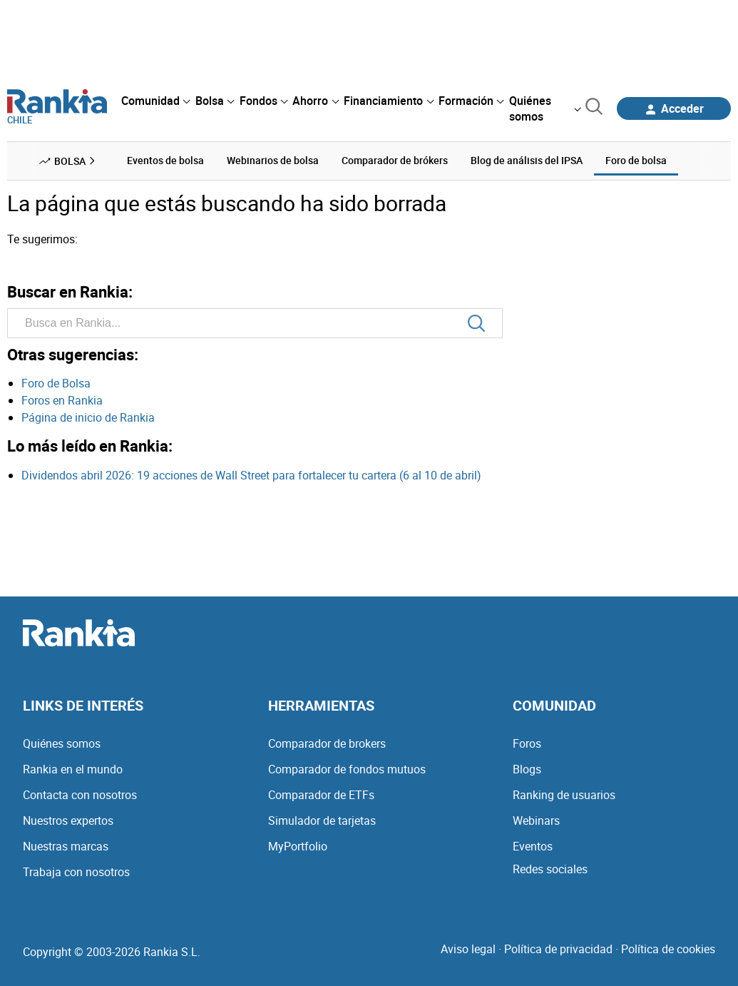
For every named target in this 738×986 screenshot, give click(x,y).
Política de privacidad (558, 949)
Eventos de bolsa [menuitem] (165, 160)
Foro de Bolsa (56, 383)
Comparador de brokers (327, 743)
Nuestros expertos (68, 820)
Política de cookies (668, 949)
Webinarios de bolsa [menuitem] (273, 160)
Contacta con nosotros (80, 795)
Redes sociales (550, 869)
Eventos (533, 846)
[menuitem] (155, 100)
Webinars (536, 820)
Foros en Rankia (62, 400)
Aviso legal (468, 949)
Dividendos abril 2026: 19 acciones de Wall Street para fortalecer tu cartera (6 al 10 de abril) (251, 475)
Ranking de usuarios (564, 795)
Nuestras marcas (65, 846)
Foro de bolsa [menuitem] (636, 160)
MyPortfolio (297, 846)
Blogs (527, 769)
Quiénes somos (62, 743)
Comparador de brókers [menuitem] (395, 160)
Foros (527, 743)
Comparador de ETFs (321, 795)
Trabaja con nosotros (76, 872)
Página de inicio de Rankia (88, 417)
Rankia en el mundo (73, 769)
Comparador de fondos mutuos (347, 769)
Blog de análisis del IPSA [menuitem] (527, 160)
